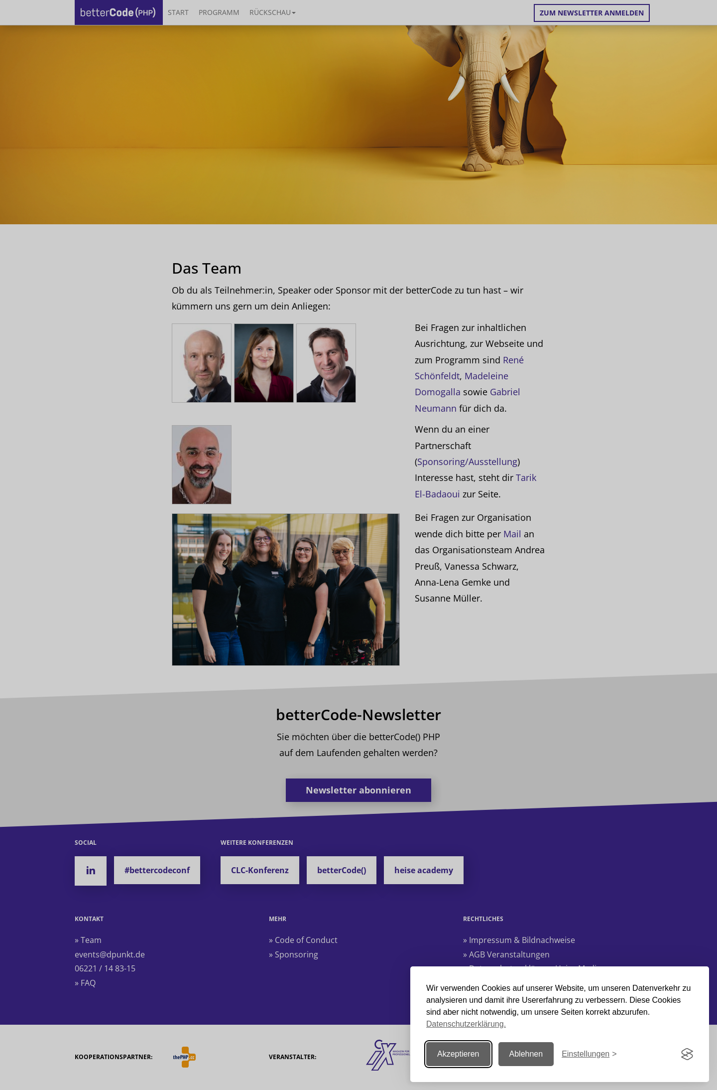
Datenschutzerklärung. (466, 1024)
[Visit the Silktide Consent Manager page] (687, 1054)
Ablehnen (526, 1054)
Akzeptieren (458, 1054)
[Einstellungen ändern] (589, 1054)
